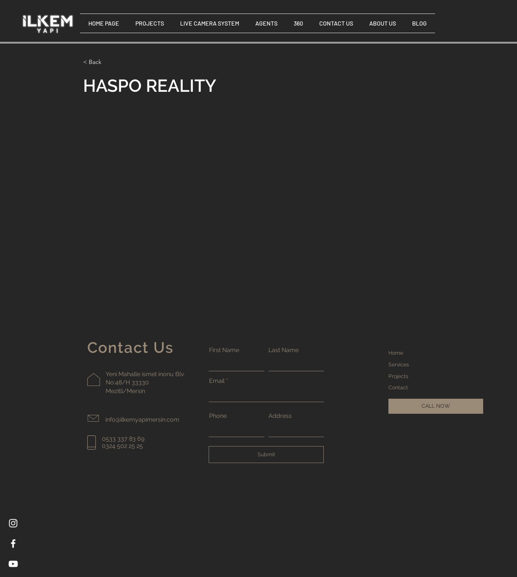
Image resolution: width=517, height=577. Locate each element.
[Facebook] (13, 543)
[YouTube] (13, 563)
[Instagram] (13, 523)
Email (216, 381)
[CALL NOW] (435, 406)
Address (280, 416)
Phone (218, 416)
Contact (398, 387)
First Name (224, 350)
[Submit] (266, 454)
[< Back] (98, 62)
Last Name (283, 350)
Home (395, 353)
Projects (398, 376)
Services (398, 364)
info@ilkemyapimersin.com (142, 419)
